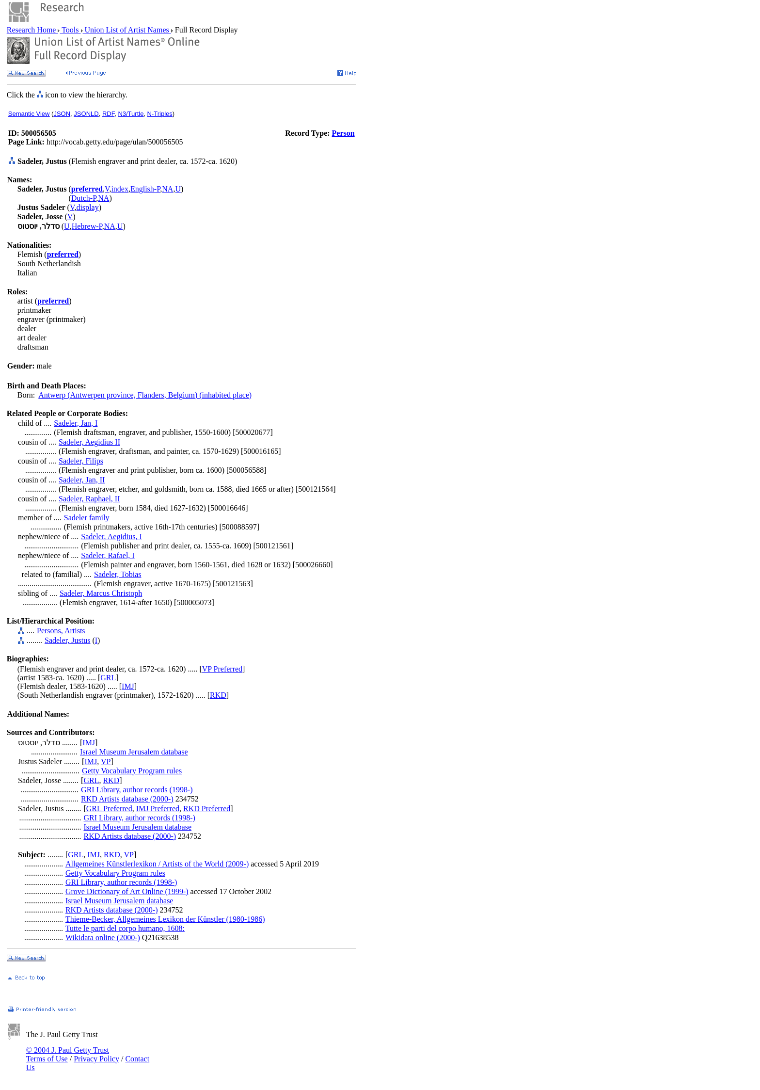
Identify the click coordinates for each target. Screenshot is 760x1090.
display (87, 207)
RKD (218, 695)
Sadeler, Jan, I (75, 423)
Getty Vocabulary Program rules (132, 771)
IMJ (128, 686)
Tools (70, 30)
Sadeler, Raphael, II (89, 499)
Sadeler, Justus (67, 640)
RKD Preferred (206, 808)
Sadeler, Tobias (117, 574)
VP (106, 761)
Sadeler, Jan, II (82, 480)
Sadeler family (87, 517)
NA (167, 189)
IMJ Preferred (157, 808)
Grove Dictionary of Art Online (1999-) (127, 891)
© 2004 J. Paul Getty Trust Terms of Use (67, 1054)
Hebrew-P (87, 226)
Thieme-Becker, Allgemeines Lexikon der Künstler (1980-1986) (165, 919)
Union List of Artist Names (127, 30)
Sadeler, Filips (81, 461)
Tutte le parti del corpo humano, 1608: (125, 928)
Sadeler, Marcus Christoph (101, 593)
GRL (108, 677)
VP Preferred (222, 669)
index (119, 189)
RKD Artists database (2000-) (127, 799)
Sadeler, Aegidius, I (111, 536)
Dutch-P (83, 198)
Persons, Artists (61, 630)
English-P (145, 189)
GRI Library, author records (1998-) (136, 789)
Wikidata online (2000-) (102, 937)
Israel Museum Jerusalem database (134, 752)
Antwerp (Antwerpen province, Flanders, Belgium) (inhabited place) (145, 395)
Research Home (32, 30)
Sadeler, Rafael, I (107, 555)
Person (343, 133)
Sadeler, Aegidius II (89, 442)
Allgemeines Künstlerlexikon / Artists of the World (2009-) (157, 864)
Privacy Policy (96, 1059)
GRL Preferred (109, 808)
